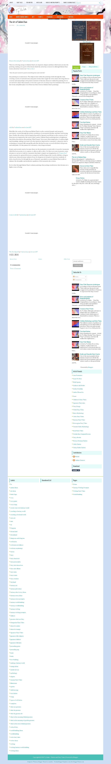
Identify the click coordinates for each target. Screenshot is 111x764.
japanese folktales (15, 643)
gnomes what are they (17, 619)
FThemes (35, 762)
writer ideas (14, 740)
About (11, 2)
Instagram (60, 17)
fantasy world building (17, 602)
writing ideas (14, 751)
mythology (13, 673)
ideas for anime (15, 626)
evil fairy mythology (16, 548)
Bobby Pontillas (78, 389)
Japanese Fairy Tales (16, 633)
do (11, 525)
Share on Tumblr (76, 470)
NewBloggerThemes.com (77, 762)
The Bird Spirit (13, 252)
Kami (74, 396)
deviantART (35, 61)
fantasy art (13, 585)
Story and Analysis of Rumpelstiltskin (86, 88)
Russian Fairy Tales (79, 420)
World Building (77, 494)
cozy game (13, 501)
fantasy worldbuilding (17, 606)
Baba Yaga (13, 494)
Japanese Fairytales (79, 403)
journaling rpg (14, 649)
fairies (12, 552)
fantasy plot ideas (15, 589)
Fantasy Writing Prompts (53, 2)
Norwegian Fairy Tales (80, 423)
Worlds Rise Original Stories (82, 434)
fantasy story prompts (17, 599)
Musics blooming (14, 61)
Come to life (13, 215)
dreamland (13, 535)
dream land (13, 531)
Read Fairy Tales (78, 431)
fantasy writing (15, 609)
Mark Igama (77, 382)
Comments (77, 280)
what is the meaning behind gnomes (21, 717)
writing (12, 744)
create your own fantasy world (19, 508)
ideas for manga (15, 629)
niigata (12, 676)
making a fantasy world (17, 663)
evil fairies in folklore (16, 545)
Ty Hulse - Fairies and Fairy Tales (54, 757)
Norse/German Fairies (80, 441)
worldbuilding (14, 734)
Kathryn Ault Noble (79, 385)
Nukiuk (77, 456)
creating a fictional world (18, 515)
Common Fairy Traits (86, 100)
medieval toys (14, 670)
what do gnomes (15, 710)
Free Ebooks (87, 42)
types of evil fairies (16, 700)
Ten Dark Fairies (85, 122)
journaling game (15, 646)
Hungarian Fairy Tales (17, 622)
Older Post (67, 259)
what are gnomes (15, 707)
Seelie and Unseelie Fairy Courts (90, 145)
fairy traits (13, 575)
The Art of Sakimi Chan (18, 22)
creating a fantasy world (17, 511)
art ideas (13, 491)
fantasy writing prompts (18, 612)
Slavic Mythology (78, 413)
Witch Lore (39, 2)
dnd (11, 521)
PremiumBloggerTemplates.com (62, 762)
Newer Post (13, 259)
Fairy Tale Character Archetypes (90, 75)
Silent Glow (30, 69)
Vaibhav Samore (80, 460)
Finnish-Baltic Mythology (81, 427)
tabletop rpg (14, 690)
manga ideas (14, 666)
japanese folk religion (16, 636)
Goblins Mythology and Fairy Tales (90, 112)
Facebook (49, 17)
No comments (21, 25)
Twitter (70, 17)
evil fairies (13, 541)
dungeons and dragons (17, 538)
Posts (75, 277)
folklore (12, 616)
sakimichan (26, 61)
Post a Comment (15, 268)
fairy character (15, 558)
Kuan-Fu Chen (77, 379)
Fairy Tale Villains (85, 133)
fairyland (13, 582)
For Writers (29, 2)
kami (11, 653)
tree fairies (13, 693)
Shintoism (13, 683)
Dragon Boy (63, 153)
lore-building (14, 660)
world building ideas (16, 730)
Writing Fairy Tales (79, 491)
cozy (11, 498)
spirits (12, 687)
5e (11, 484)
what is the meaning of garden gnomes (22, 720)
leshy (12, 656)
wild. (10, 127)
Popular (76, 68)
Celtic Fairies (77, 444)
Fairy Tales (20, 2)
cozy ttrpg (13, 504)
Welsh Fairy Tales (78, 410)
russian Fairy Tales (16, 680)
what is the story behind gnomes (20, 724)
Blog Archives (93, 67)
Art (33, 17)
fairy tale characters (16, 565)
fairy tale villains (15, 568)
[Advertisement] (80, 10)
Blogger (90, 367)
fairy (11, 555)
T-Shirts (40, 17)
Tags (83, 67)
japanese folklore (15, 639)
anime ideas (14, 488)
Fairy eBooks (77, 437)
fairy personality (15, 562)
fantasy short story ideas (18, 592)
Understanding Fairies (22, 17)
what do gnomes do (16, 714)
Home (11, 17)
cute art (12, 518)
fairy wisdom (14, 579)
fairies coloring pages (69, 2)
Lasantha (50, 762)
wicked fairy (14, 727)
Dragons (13, 528)
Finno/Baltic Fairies (79, 447)
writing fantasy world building (19, 747)
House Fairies (80, 178)
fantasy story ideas (16, 595)
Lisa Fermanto (77, 375)
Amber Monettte (78, 392)
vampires (13, 703)
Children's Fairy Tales (79, 400)
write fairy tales (15, 737)
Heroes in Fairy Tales (86, 166)
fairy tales (13, 572)
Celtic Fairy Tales (78, 416)
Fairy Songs (76, 406)
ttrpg (12, 697)
